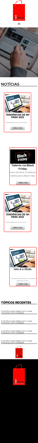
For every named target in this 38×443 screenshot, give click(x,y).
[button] (19, 23)
